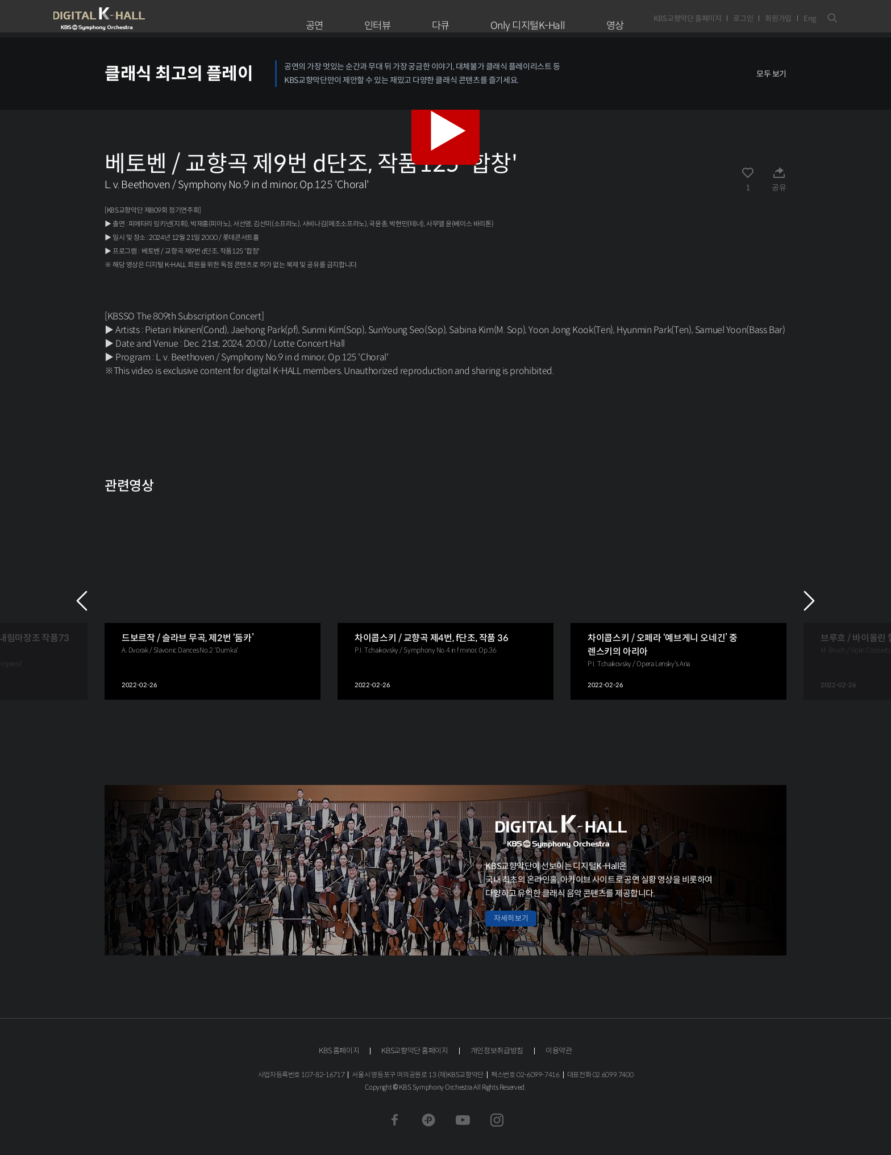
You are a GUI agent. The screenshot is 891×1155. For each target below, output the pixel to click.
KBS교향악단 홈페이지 (687, 18)
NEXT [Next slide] (809, 601)
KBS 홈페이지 (339, 1050)
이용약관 (559, 1050)
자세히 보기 (511, 918)
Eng (809, 18)
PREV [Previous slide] (82, 601)
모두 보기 (771, 74)
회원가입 (778, 18)
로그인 (743, 18)
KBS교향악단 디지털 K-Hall (125, 18)
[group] (212, 600)
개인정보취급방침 (497, 1050)
